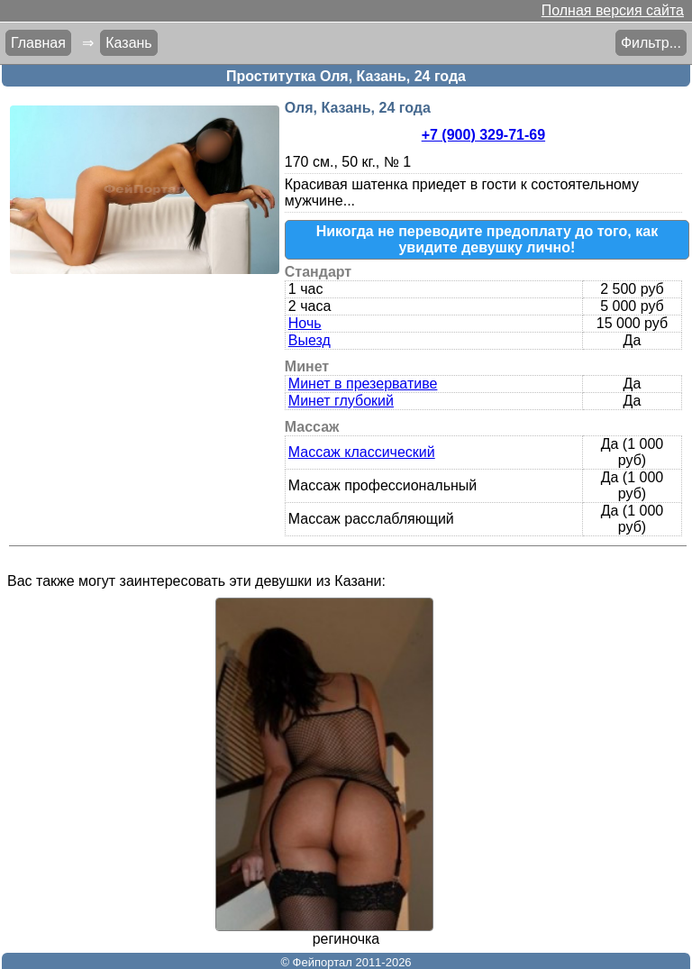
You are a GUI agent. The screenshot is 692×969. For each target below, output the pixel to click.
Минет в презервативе (363, 383)
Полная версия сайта (613, 10)
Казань (128, 42)
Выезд (309, 340)
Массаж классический (361, 452)
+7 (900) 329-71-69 (483, 134)
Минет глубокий (341, 400)
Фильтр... (651, 42)
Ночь (305, 323)
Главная (38, 42)
